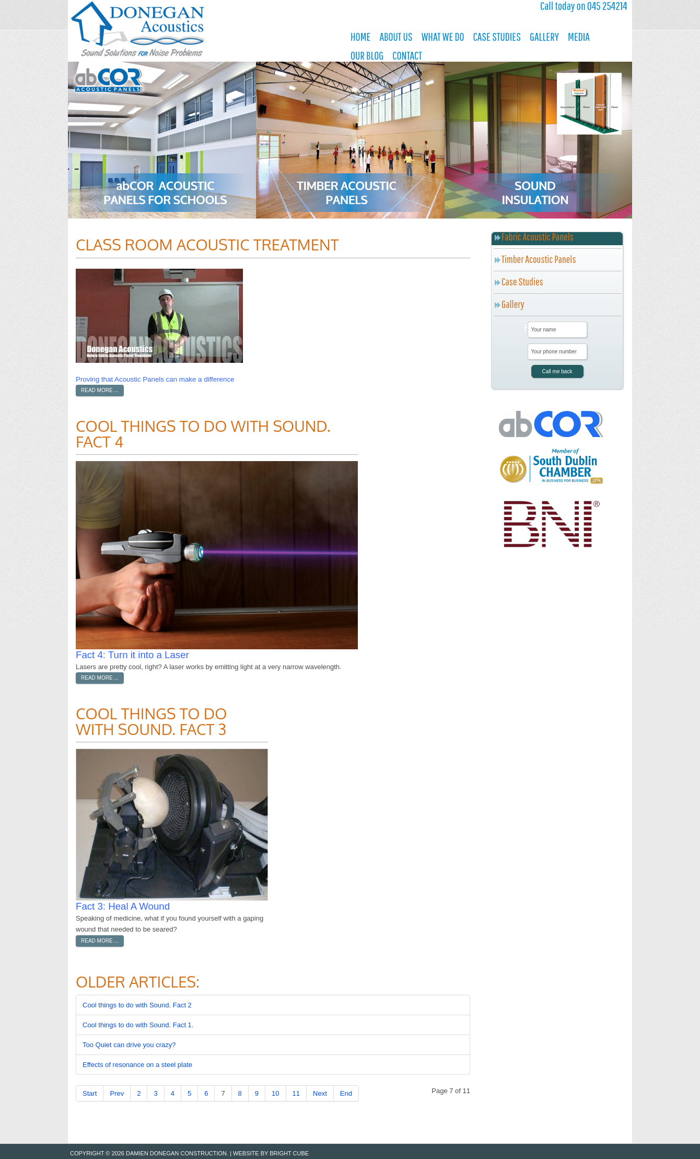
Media (579, 36)
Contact (407, 55)
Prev (117, 1093)
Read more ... (100, 390)
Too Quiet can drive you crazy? (129, 1045)
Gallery (544, 36)
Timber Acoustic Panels (538, 259)
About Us (395, 36)
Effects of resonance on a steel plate (137, 1065)
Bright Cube (289, 1153)
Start (90, 1093)
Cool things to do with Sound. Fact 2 (137, 1005)
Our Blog (367, 55)
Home (360, 36)
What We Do (443, 36)
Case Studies (496, 36)
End (346, 1093)
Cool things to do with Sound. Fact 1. (138, 1025)
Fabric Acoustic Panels (537, 237)
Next (320, 1093)
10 (275, 1093)
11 (296, 1093)
